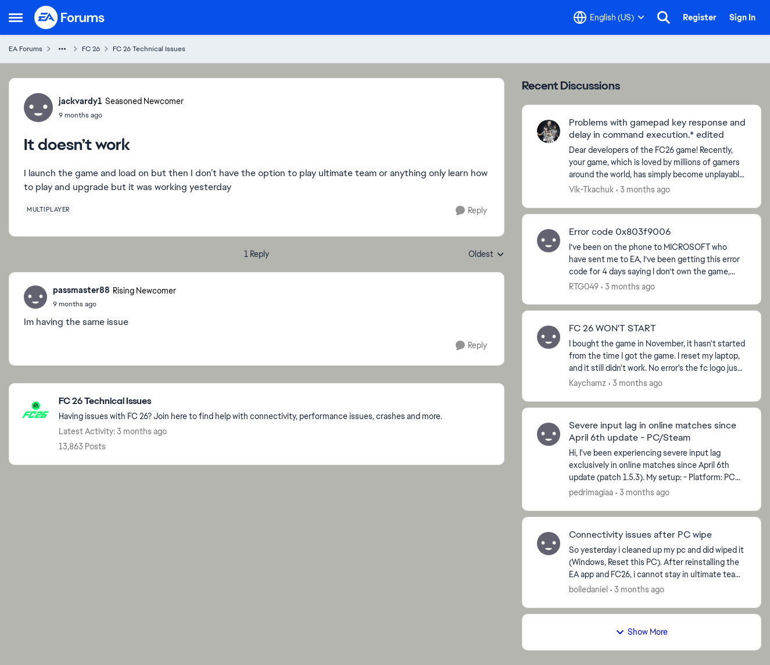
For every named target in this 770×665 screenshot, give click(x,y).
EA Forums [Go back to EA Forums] (25, 48)
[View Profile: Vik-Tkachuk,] (548, 131)
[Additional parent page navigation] (62, 49)
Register (700, 17)
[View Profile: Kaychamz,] (548, 337)
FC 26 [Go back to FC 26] (91, 48)
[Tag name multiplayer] (48, 209)
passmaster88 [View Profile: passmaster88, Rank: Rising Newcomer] (81, 290)
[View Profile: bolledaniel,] (548, 543)
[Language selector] (609, 17)
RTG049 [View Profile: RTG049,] (584, 286)
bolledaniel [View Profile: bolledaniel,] (588, 589)
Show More (641, 632)
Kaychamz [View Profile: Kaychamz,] (587, 383)
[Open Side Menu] (15, 17)
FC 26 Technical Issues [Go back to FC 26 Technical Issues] (149, 48)
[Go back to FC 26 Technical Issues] (250, 401)
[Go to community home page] (69, 17)
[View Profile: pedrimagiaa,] (548, 434)
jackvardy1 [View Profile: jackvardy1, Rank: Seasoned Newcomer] (80, 101)
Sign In (742, 17)
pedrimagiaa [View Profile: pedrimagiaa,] (591, 492)
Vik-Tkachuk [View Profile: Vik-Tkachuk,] (591, 189)
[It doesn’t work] (114, 304)
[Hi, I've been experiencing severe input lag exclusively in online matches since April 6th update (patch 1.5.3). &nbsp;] (657, 465)
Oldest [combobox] (486, 254)
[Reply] (471, 211)
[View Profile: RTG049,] (548, 240)
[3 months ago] (643, 190)
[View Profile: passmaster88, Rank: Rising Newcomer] (35, 297)
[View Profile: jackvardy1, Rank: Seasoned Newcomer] (38, 107)
